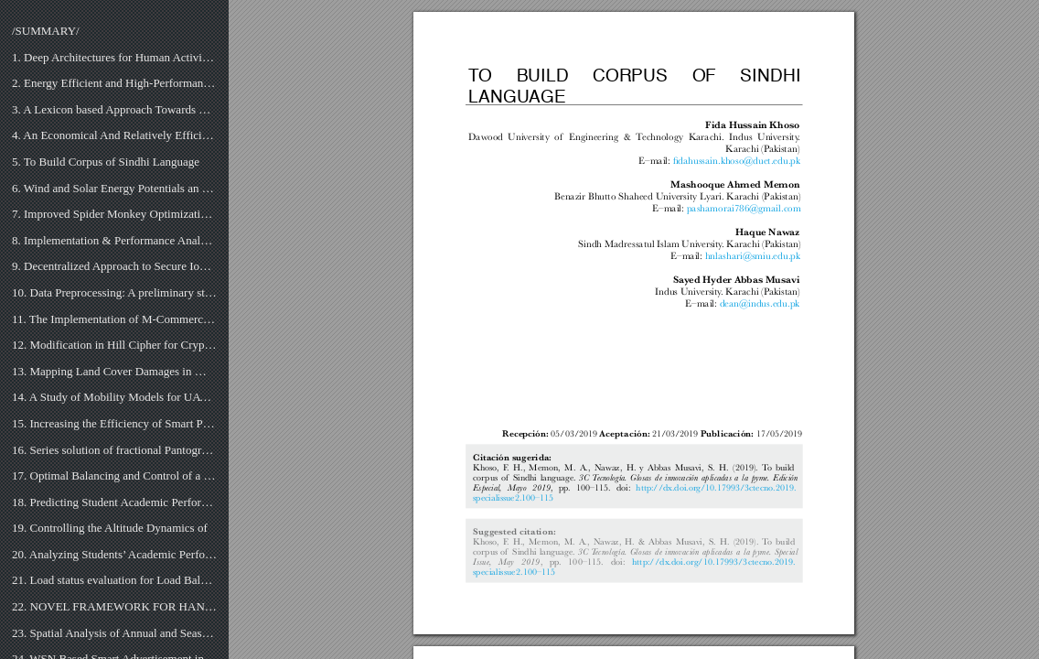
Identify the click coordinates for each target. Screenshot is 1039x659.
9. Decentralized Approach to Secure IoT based (114, 266)
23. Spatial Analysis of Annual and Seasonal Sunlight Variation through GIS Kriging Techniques (114, 633)
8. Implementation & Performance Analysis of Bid (114, 240)
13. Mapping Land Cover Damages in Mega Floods (114, 371)
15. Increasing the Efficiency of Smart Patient (114, 423)
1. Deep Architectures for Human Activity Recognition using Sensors (114, 57)
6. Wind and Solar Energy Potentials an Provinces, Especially (114, 188)
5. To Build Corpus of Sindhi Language (105, 161)
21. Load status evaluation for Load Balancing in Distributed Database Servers (114, 580)
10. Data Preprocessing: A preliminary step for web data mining (114, 292)
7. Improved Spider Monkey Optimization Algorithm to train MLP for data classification (114, 214)
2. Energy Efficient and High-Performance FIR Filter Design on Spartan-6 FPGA (114, 83)
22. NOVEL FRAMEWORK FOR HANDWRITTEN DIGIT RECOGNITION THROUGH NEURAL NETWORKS (114, 606)
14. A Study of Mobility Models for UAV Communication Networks (114, 397)
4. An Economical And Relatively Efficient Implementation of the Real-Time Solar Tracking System (114, 135)
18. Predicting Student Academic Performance (114, 502)
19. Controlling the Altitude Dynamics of (110, 528)
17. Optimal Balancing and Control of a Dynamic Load (114, 475)
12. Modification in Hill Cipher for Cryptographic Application (114, 344)
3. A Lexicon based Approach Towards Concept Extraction (114, 109)
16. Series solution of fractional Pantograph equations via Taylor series (114, 450)
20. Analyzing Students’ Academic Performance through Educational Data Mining (114, 554)
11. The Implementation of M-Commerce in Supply (114, 319)
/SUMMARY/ (46, 31)
